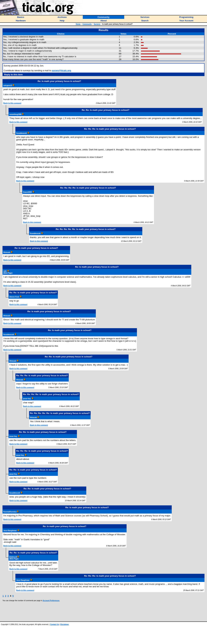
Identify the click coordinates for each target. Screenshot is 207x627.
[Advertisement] (103, 611)
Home (78, 24)
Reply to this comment (12, 103)
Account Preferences (51, 600)
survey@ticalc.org (61, 70)
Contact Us (54, 624)
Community (87, 24)
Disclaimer (64, 624)
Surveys (97, 24)
